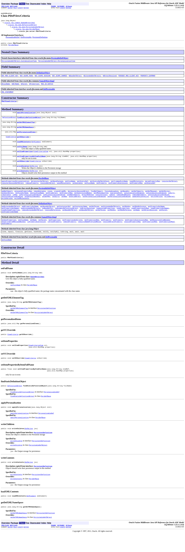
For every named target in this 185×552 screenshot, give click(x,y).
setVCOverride (23, 168)
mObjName (15, 86)
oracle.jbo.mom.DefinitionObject (22, 25)
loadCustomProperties (105, 219)
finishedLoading (111, 199)
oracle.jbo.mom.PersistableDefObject (28, 27)
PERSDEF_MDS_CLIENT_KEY (128, 77)
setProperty (101, 191)
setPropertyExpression (118, 191)
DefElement (36, 147)
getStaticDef (82, 189)
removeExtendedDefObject (32, 221)
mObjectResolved (110, 77)
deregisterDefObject (39, 189)
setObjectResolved (149, 221)
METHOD (26, 8)
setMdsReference (124, 221)
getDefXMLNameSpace (25, 131)
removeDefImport (139, 204)
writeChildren (23, 173)
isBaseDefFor (47, 219)
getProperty (106, 231)
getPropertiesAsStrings (72, 231)
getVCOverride (23, 142)
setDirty (55, 206)
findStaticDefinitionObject (29, 121)
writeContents (23, 178)
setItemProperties (25, 157)
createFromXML (60, 199)
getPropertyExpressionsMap (136, 231)
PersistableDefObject (59, 59)
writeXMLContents (21, 208)
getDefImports (137, 199)
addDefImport (7, 199)
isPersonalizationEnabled (30, 204)
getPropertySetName (156, 217)
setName (136, 221)
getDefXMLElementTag (25, 126)
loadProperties (123, 219)
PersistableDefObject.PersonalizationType (56, 62)
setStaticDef (149, 191)
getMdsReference (139, 217)
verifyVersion (157, 206)
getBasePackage (56, 189)
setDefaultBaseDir (32, 206)
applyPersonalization (26, 116)
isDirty (171, 202)
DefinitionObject (43, 74)
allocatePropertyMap (23, 199)
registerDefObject (169, 189)
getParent (42, 231)
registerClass (101, 204)
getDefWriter (164, 199)
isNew (15, 204)
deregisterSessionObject (78, 199)
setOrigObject (75, 206)
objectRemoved (88, 204)
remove (112, 204)
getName (33, 231)
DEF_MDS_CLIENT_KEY (10, 77)
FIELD (15, 8)
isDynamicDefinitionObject (66, 219)
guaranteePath (116, 202)
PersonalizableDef (12, 38)
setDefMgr (46, 206)
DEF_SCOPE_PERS (26, 77)
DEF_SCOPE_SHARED (59, 77)
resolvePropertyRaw (132, 234)
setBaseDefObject (69, 221)
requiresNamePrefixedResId (89, 234)
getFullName (23, 231)
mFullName (6, 86)
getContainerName (79, 217)
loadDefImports (73, 204)
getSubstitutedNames (83, 202)
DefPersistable (25, 38)
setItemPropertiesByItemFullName (31, 163)
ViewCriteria (11, 142)
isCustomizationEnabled (134, 202)
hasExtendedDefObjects (30, 219)
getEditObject (7, 202)
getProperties (54, 231)
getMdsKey (126, 217)
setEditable (77, 191)
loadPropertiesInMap (140, 219)
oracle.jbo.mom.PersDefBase (28, 29)
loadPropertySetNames (160, 219)
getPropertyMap (65, 202)
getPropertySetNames (10, 219)
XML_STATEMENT (7, 94)
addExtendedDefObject (11, 217)
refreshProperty (54, 234)
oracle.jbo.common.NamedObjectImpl (20, 23)
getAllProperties (9, 231)
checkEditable (40, 199)
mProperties (34, 86)
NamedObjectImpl (46, 83)
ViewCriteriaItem (41, 157)
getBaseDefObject (47, 217)
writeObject (169, 206)
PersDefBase (13, 46)
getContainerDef (64, 217)
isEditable (6, 204)
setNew (64, 206)
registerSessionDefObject (13, 191)
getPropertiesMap (91, 231)
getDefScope (94, 217)
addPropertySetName (30, 217)
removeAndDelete (123, 204)
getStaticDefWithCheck (99, 189)
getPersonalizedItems (26, 136)
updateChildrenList (140, 206)
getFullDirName (21, 202)
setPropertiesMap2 (167, 234)
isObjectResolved (87, 219)
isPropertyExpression (36, 234)
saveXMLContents (64, 191)
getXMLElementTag (101, 202)
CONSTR (20, 8)
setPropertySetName (10, 223)
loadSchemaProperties (11, 221)
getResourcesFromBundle (160, 231)
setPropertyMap (135, 191)
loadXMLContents (24, 147)
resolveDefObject (47, 191)
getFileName (70, 189)
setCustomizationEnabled (158, 204)
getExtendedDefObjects (110, 217)
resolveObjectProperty (112, 234)
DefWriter (34, 173)
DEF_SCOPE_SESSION (42, 77)
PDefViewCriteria (9, 104)
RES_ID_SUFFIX (47, 86)
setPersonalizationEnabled (94, 206)
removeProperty (31, 191)
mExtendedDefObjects (92, 77)
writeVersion (7, 208)
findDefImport (97, 199)
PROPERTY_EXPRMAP (148, 77)
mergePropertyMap (152, 189)
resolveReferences (53, 221)
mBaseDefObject (75, 77)
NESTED (10, 8)
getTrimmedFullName (119, 189)
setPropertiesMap (149, 234)
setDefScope (100, 221)
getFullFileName (37, 202)
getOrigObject (52, 202)
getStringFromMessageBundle (13, 234)
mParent (24, 86)
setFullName (22, 152)
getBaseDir (124, 199)
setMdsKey (111, 221)
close (50, 199)
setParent (163, 221)
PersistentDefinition (40, 38)
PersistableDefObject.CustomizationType (19, 62)
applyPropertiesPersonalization (15, 189)
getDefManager (151, 199)
